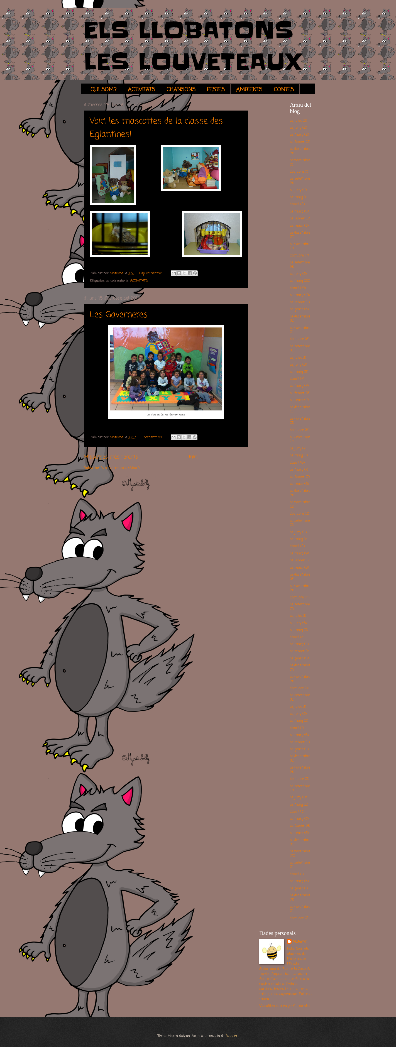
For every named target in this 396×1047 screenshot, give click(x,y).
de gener (296, 225)
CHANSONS (181, 89)
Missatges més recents (111, 457)
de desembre (300, 148)
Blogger (232, 1036)
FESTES (216, 89)
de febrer (297, 142)
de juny (295, 127)
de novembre (300, 160)
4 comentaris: (152, 437)
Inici (193, 457)
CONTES (284, 89)
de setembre (300, 178)
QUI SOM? (103, 89)
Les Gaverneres (119, 315)
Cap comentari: (151, 273)
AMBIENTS (249, 89)
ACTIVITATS (141, 89)
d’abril (294, 204)
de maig (296, 197)
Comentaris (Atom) (124, 468)
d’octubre (297, 171)
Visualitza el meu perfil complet (284, 1006)
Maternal (300, 941)
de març (296, 134)
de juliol (296, 120)
